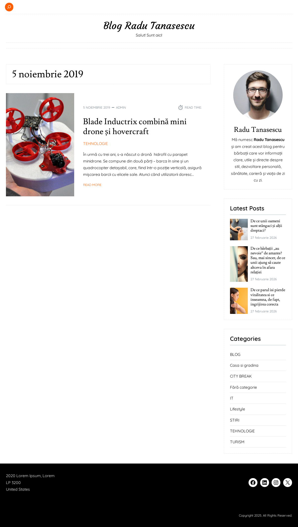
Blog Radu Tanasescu (149, 26)
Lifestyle (237, 408)
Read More (92, 184)
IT (231, 398)
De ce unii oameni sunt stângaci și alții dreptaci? (266, 226)
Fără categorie (243, 387)
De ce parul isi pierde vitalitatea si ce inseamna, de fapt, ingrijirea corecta (268, 297)
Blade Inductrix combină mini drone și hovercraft (135, 126)
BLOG (235, 354)
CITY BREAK (241, 376)
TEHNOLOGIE (95, 143)
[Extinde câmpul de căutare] (9, 7)
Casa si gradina (244, 365)
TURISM (237, 441)
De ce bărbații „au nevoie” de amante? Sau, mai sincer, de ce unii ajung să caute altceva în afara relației (268, 260)
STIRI (234, 420)
